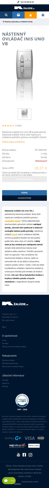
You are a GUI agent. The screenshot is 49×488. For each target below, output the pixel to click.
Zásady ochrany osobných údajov (14, 346)
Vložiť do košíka (24, 179)
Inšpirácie (5, 383)
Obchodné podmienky (10, 363)
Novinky (5, 386)
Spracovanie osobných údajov (13, 366)
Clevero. (17, 484)
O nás (4, 340)
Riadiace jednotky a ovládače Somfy (19, 22)
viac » (4, 327)
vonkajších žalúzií (13, 221)
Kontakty (5, 343)
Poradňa (5, 380)
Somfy (15, 234)
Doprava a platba (8, 360)
